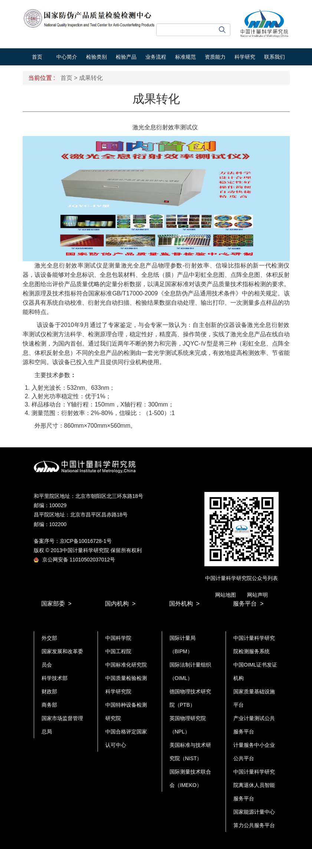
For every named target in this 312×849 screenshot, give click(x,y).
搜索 (222, 30)
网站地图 (225, 595)
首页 (37, 57)
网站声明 (257, 595)
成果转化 (91, 78)
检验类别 (96, 57)
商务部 (49, 705)
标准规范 (185, 57)
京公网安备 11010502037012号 (74, 560)
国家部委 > (56, 603)
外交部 (49, 638)
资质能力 (215, 57)
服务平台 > (248, 603)
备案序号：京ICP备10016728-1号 (73, 541)
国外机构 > (184, 603)
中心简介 (66, 57)
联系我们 (274, 57)
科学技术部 (55, 678)
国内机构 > (120, 603)
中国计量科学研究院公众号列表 (241, 578)
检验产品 (126, 57)
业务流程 (155, 57)
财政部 (49, 691)
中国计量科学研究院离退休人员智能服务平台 (254, 785)
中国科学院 (118, 638)
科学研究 (244, 57)
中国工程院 (118, 651)
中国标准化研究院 (126, 665)
